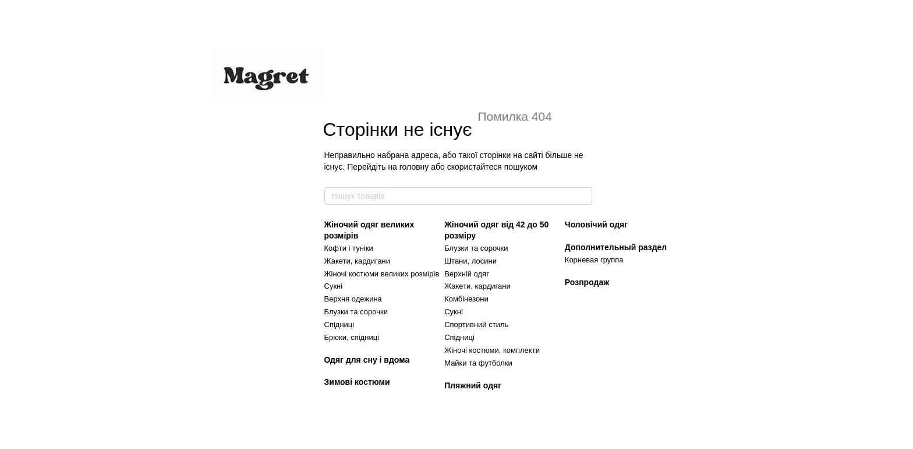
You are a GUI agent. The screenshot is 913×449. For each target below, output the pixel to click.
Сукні (333, 286)
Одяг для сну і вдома (367, 359)
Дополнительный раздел (616, 247)
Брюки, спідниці (351, 337)
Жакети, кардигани (357, 261)
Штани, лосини (470, 261)
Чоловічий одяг (596, 224)
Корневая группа (594, 259)
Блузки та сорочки (356, 311)
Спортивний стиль (476, 324)
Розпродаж (587, 282)
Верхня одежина (353, 298)
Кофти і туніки (348, 248)
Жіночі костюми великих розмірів (382, 273)
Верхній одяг (466, 273)
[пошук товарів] (583, 196)
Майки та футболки (478, 363)
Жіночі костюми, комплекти (492, 350)
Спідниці (339, 324)
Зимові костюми (357, 382)
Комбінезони (466, 298)
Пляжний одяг (472, 385)
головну (414, 166)
